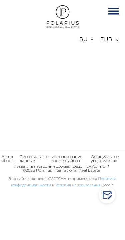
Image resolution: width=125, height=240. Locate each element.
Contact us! (108, 195)
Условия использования (78, 185)
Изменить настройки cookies (42, 166)
